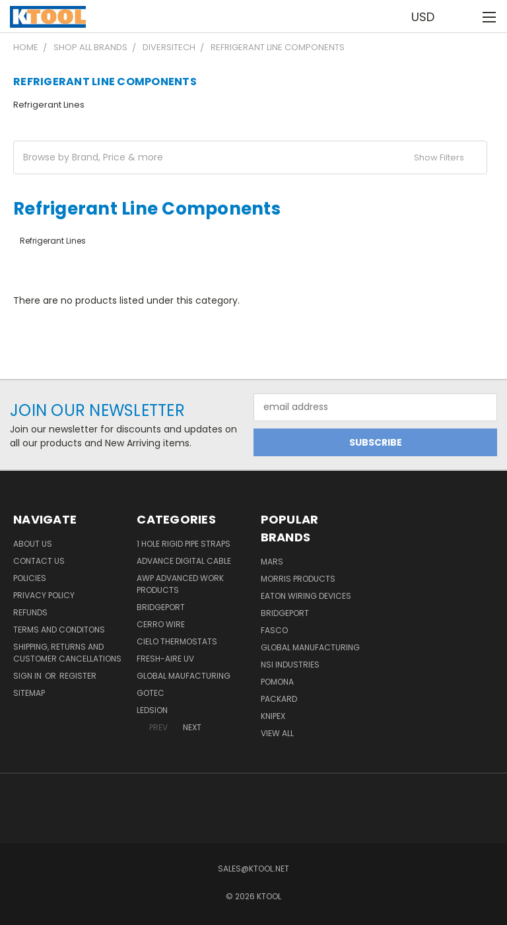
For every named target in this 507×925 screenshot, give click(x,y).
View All (277, 733)
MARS (272, 561)
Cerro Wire (161, 624)
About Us (32, 543)
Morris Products (298, 578)
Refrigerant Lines (48, 104)
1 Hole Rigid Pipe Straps (183, 543)
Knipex (273, 716)
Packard (279, 698)
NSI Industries (290, 664)
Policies (29, 578)
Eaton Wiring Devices (306, 595)
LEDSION (152, 710)
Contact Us (39, 560)
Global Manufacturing (310, 647)
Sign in (28, 675)
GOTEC (150, 693)
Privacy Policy (44, 595)
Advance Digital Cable (184, 560)
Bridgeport (161, 607)
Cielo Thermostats (177, 641)
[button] (250, 157)
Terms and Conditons (59, 629)
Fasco (274, 630)
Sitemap (29, 693)
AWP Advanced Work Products (180, 584)
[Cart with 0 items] (464, 16)
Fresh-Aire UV (165, 658)
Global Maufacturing (183, 675)
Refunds (30, 612)
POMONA (277, 681)
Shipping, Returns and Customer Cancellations (67, 652)
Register (77, 675)
